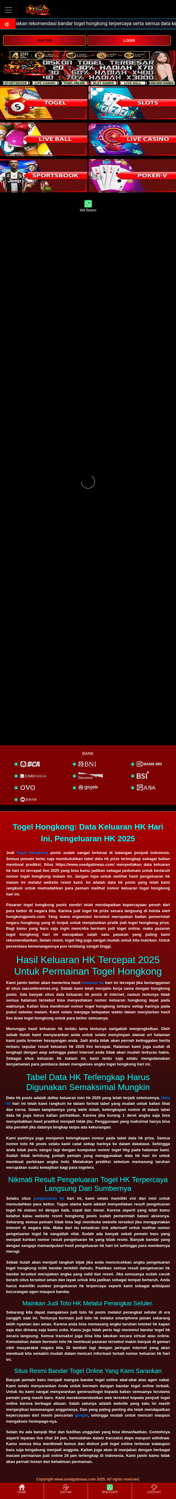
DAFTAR (44, 40)
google (81, 1415)
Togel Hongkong (32, 852)
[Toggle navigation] (8, 9)
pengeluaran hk (48, 1198)
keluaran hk (93, 982)
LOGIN (129, 40)
